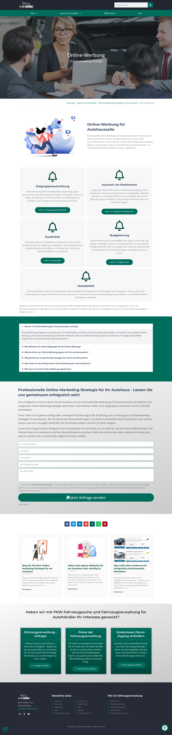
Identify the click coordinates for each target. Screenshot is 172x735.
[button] (86, 326)
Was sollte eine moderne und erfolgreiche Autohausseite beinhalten (130, 568)
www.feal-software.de (27, 708)
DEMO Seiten (109, 13)
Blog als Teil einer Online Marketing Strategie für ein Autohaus (37, 568)
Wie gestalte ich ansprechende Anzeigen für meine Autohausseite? (56, 358)
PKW (33, 13)
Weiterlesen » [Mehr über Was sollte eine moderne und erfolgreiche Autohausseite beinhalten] (119, 592)
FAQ (140, 13)
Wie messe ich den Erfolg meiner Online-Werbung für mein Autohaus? (57, 363)
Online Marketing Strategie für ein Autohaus (118, 103)
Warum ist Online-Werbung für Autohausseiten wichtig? (51, 326)
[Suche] (150, 5)
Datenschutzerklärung (42, 484)
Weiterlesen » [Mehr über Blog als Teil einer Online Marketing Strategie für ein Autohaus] (27, 589)
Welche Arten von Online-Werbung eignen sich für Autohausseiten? (56, 352)
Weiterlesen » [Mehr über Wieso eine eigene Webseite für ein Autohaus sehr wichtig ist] (73, 589)
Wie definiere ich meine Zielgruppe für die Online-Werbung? (52, 346)
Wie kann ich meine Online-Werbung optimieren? (47, 369)
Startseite (71, 103)
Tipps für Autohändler (70, 13)
